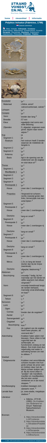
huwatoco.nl (32, 440)
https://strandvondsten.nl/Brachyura (35, 434)
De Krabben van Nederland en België (35, 403)
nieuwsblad (21, 18)
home (7, 18)
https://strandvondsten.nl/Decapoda (35, 429)
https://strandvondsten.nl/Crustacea (35, 418)
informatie (37, 18)
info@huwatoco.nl (40, 440)
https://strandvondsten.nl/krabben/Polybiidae (35, 423)
